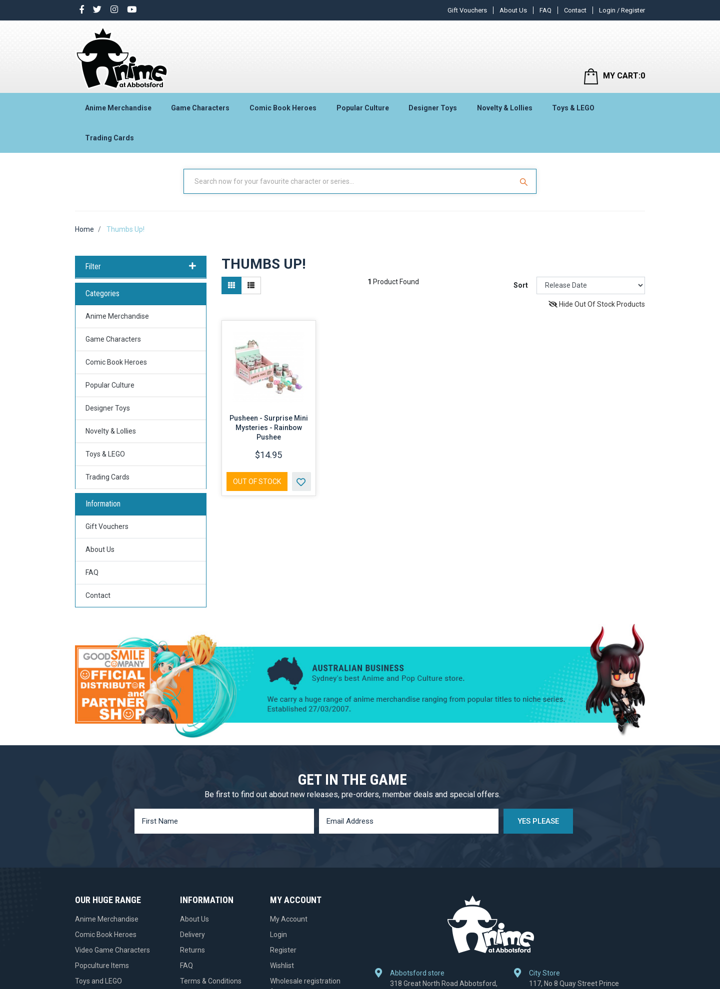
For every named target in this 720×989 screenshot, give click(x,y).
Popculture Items (102, 966)
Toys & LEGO (573, 108)
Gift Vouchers (467, 10)
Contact (575, 10)
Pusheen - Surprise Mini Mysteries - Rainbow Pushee (269, 427)
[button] (301, 481)
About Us (513, 10)
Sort (521, 285)
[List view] (251, 285)
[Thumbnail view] (232, 285)
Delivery (192, 935)
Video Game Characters (112, 950)
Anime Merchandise (118, 108)
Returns (192, 950)
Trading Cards (109, 138)
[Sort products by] (590, 285)
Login (278, 935)
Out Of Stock (257, 482)
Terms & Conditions (211, 981)
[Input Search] (349, 181)
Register (283, 950)
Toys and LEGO (98, 981)
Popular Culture (362, 108)
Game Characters (200, 108)
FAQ (546, 10)
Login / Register (622, 10)
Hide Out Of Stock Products (596, 304)
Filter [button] (141, 266)
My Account (289, 919)
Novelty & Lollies (504, 108)
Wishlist (282, 966)
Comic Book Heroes (283, 108)
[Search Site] (525, 181)
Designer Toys (432, 108)
